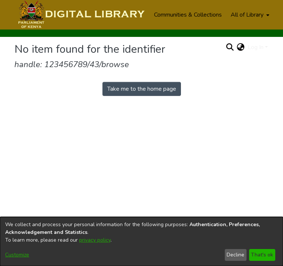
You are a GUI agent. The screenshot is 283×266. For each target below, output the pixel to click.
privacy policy (95, 239)
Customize (17, 254)
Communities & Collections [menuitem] (188, 15)
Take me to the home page (141, 89)
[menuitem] (249, 15)
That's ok (262, 254)
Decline (235, 254)
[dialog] (141, 241)
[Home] (80, 15)
